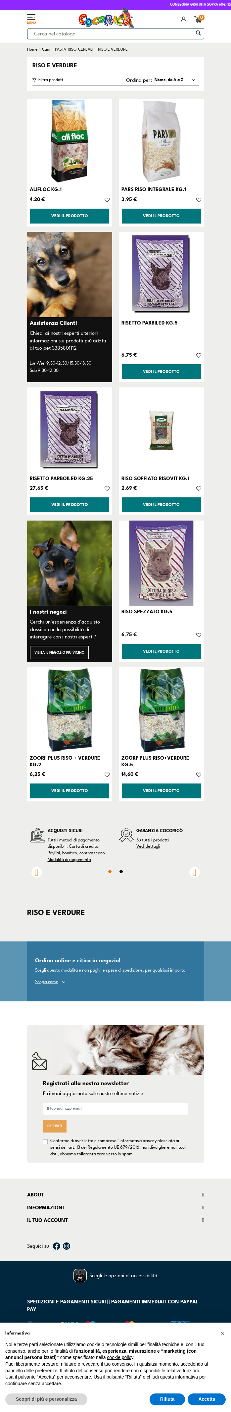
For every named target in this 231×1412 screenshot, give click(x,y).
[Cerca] (115, 33)
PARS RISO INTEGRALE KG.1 (153, 189)
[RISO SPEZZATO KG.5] (161, 563)
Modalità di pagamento (69, 859)
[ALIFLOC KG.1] (70, 141)
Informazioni (45, 1207)
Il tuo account (47, 1220)
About (35, 1194)
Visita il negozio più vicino (59, 652)
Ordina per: (139, 80)
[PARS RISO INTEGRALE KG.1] (161, 141)
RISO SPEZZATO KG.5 (146, 611)
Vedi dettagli (148, 846)
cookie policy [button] (120, 1357)
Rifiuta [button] (167, 1399)
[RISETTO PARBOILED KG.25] (70, 430)
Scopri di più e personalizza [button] (46, 1399)
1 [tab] (110, 871)
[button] (222, 1333)
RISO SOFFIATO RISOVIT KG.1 (155, 478)
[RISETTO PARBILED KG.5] (161, 274)
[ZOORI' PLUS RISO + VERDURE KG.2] (70, 710)
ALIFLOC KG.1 (46, 189)
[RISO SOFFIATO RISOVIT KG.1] (161, 430)
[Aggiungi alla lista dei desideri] (107, 199)
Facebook (56, 1246)
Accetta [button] (206, 1399)
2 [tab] (121, 871)
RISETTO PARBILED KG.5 (149, 323)
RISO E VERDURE (54, 66)
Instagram (66, 1246)
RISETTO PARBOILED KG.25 (61, 478)
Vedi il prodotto (69, 216)
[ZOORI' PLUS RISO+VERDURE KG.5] (161, 710)
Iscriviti (54, 1126)
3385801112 (64, 348)
